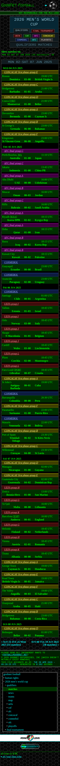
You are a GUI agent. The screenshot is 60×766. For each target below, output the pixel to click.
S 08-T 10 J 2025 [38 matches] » (45, 649)
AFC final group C (13, 156)
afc (10, 716)
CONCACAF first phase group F (21, 139)
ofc (10, 727)
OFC (34, 43)
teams (11, 702)
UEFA (17, 38)
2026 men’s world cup (16, 687)
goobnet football (12, 679)
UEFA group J (11, 334)
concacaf (12, 720)
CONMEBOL (22, 43)
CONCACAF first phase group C (21, 90)
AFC (36, 38)
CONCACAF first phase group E (21, 77)
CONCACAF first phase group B (21, 127)
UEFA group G (12, 505)
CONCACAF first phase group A (21, 114)
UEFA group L (11, 359)
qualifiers (11, 690)
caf (10, 713)
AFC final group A (13, 181)
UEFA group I (11, 309)
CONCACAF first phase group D (21, 102)
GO (53, 59)
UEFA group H (12, 493)
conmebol (13, 724)
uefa (10, 709)
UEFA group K (11, 517)
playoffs (12, 731)
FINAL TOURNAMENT (43, 33)
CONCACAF (48, 38)
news (11, 698)
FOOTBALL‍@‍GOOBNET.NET (15, 660)
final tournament (15, 735)
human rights (12, 683)
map (10, 705)
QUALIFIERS (21, 32)
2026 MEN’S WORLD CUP (34, 23)
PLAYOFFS (46, 43)
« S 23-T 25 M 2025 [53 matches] (13, 649)
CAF (27, 38)
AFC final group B (13, 193)
